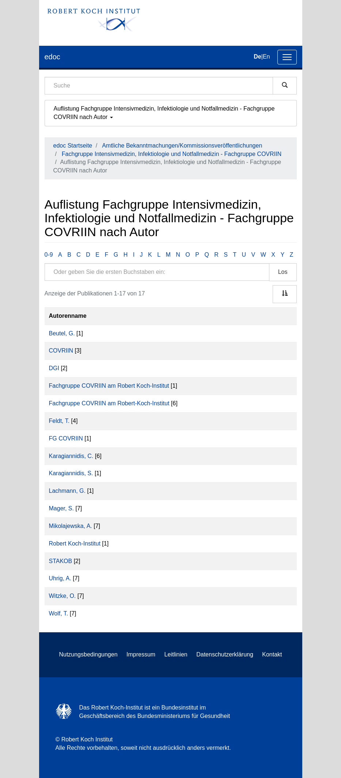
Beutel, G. (62, 333)
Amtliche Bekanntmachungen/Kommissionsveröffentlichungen (182, 145)
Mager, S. (61, 508)
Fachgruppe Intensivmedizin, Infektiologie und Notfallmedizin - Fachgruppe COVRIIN (171, 154)
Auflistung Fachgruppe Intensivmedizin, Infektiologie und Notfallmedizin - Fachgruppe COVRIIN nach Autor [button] (164, 112)
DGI (54, 368)
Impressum (140, 654)
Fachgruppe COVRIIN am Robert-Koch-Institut (109, 403)
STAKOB (60, 561)
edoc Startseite (72, 145)
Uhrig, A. (60, 578)
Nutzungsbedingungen (88, 654)
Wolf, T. (58, 613)
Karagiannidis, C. (71, 456)
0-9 (49, 255)
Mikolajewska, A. (70, 526)
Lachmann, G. (67, 491)
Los (283, 272)
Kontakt (272, 654)
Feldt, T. (59, 421)
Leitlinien (175, 654)
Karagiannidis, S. (71, 473)
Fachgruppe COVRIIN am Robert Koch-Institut (109, 386)
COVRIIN (61, 350)
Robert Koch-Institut (75, 543)
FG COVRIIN (66, 438)
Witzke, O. (62, 596)
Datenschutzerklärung (224, 654)
